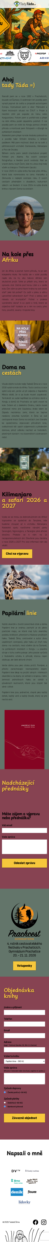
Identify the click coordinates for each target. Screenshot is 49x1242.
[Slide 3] (22, 62)
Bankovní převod (15, 1106)
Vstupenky (24, 966)
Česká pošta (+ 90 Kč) (17, 1092)
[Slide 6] (36, 62)
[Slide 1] (13, 62)
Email (7, 1030)
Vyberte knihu (11, 1056)
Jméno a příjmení (13, 1007)
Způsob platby (11, 1098)
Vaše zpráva (8, 836)
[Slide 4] (27, 62)
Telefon (8, 1018)
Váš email (7, 825)
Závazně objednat (24, 1118)
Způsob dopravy (12, 1088)
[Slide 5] (32, 62)
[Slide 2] (17, 62)
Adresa (20, 1044)
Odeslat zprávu (24, 863)
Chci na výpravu (17, 554)
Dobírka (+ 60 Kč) (15, 1103)
